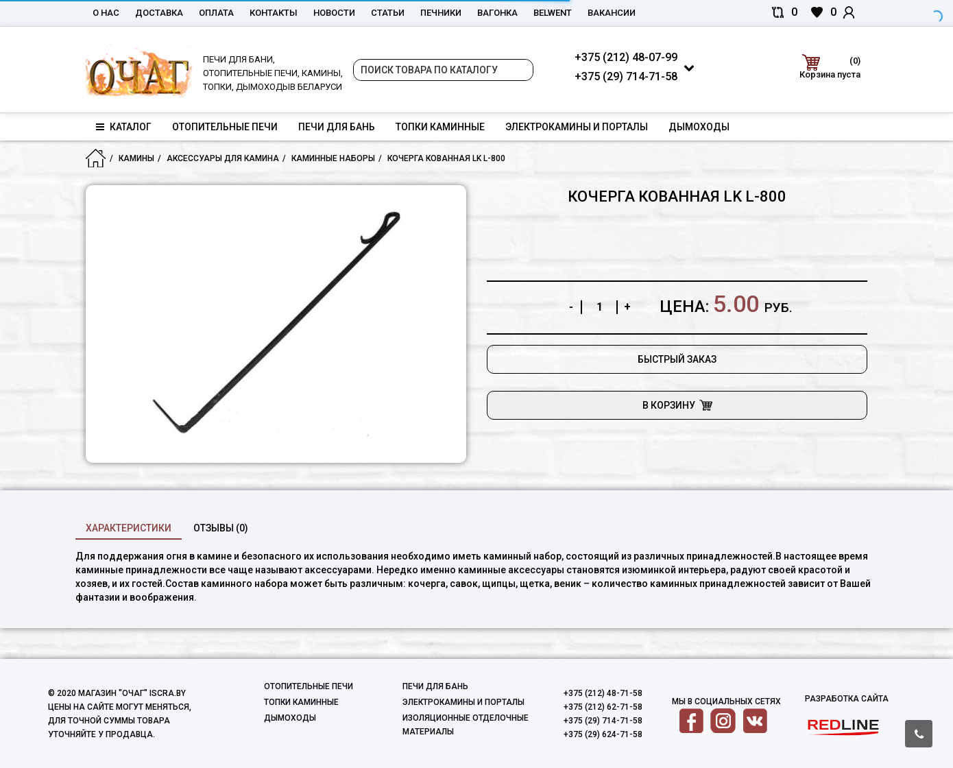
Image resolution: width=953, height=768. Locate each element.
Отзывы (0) (220, 528)
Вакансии (612, 13)
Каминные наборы (333, 158)
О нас (106, 13)
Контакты (274, 13)
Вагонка (497, 13)
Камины (136, 158)
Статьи (388, 13)
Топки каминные (440, 126)
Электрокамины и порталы (576, 126)
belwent (552, 13)
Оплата (216, 13)
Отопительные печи (225, 126)
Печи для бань (336, 126)
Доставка (159, 13)
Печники (440, 13)
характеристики (128, 528)
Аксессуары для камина (223, 158)
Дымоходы (698, 126)
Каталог (124, 126)
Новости (334, 13)
